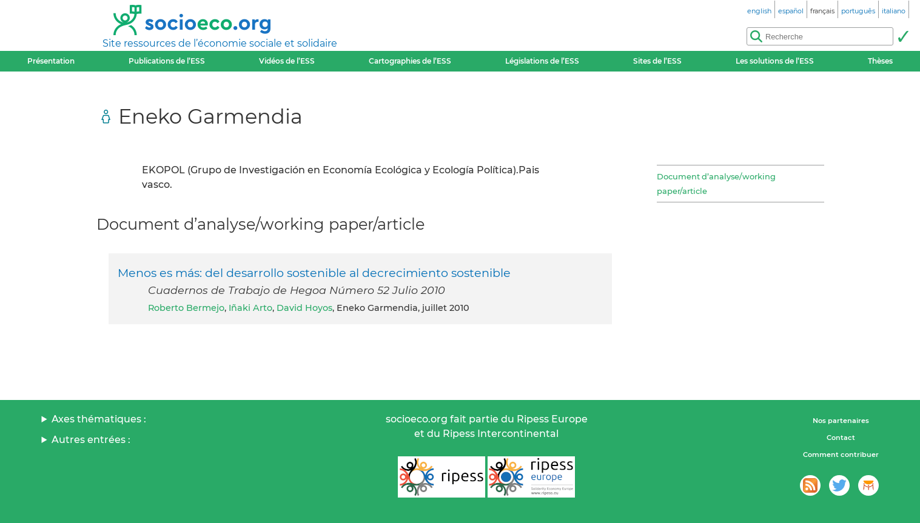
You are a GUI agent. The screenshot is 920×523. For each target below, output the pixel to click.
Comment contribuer (841, 454)
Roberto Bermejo (186, 307)
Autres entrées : (91, 439)
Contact (841, 437)
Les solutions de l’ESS (775, 60)
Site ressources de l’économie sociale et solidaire (219, 43)
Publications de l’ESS (167, 60)
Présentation (51, 60)
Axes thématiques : (99, 419)
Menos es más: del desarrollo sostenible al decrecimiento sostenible (314, 272)
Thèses (880, 60)
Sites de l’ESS (657, 60)
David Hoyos (304, 307)
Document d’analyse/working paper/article (716, 184)
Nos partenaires (841, 420)
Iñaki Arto (250, 307)
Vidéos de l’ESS (287, 60)
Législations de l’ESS (542, 60)
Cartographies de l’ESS (410, 60)
